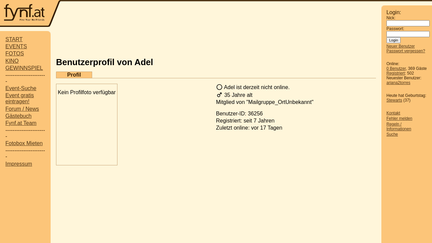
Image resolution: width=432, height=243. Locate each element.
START (14, 39)
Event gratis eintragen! (19, 98)
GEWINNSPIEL (24, 68)
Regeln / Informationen (398, 126)
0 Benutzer (396, 68)
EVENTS (16, 46)
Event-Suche (20, 88)
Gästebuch (18, 116)
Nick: (391, 18)
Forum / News (22, 109)
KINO (12, 61)
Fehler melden (399, 118)
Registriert (395, 73)
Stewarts (394, 100)
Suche (392, 134)
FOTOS (14, 53)
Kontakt (393, 113)
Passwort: (395, 28)
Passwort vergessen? (405, 51)
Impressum (18, 164)
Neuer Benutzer (400, 46)
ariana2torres (398, 82)
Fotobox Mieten (24, 143)
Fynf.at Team (20, 123)
